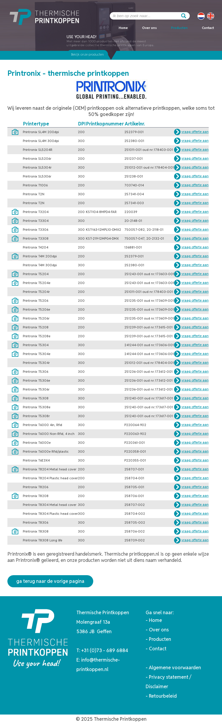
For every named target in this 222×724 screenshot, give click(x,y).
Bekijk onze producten (87, 54)
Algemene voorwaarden (175, 668)
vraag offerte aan (195, 132)
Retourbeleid (163, 696)
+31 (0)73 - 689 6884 (104, 650)
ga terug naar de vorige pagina (50, 581)
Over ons (149, 28)
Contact (208, 28)
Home (123, 28)
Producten (179, 28)
